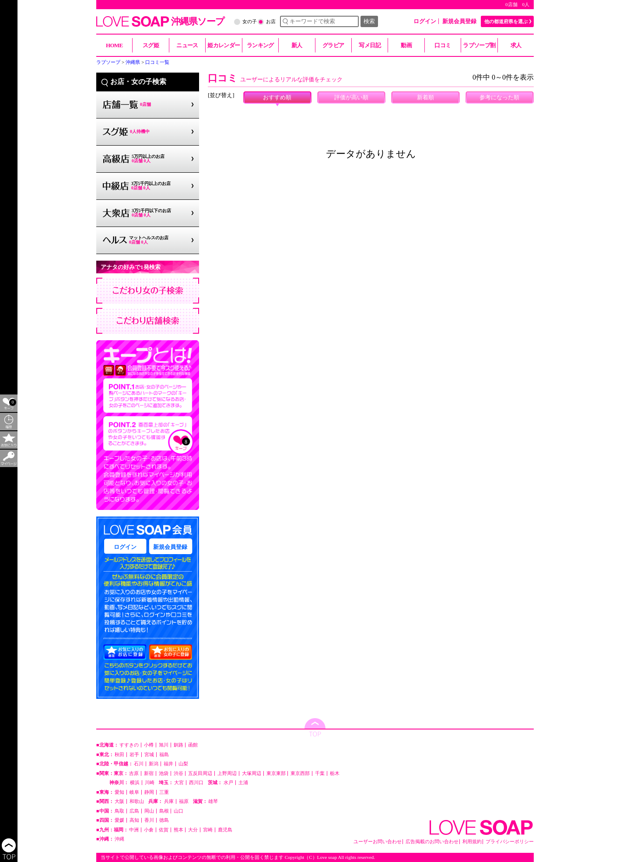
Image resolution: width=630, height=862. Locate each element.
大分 (193, 829)
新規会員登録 (459, 21)
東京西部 (300, 773)
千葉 (320, 773)
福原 (184, 801)
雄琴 (213, 801)
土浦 (243, 782)
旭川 (163, 745)
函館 (193, 745)
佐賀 (163, 829)
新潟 (153, 763)
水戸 (228, 782)
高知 (134, 820)
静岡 (149, 792)
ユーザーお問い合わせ (378, 841)
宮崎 (208, 829)
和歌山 (137, 801)
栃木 (335, 773)
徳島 (164, 820)
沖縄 (119, 839)
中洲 (134, 829)
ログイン (424, 21)
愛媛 (119, 820)
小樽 (149, 745)
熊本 (178, 829)
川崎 (149, 782)
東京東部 (276, 773)
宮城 (149, 754)
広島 (134, 811)
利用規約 (472, 841)
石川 (139, 763)
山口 (178, 811)
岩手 (134, 754)
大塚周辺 (251, 773)
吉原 (134, 773)
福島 (164, 754)
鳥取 (119, 811)
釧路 (178, 745)
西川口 (196, 782)
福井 (168, 763)
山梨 (183, 763)
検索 (369, 21)
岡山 (149, 811)
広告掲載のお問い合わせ (432, 841)
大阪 (119, 801)
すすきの (129, 745)
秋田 (119, 754)
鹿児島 (225, 829)
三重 (164, 792)
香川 (149, 820)
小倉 (149, 829)
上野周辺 (227, 773)
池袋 (163, 773)
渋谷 (178, 773)
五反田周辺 (200, 773)
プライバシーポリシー (510, 841)
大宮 (179, 782)
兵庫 (169, 801)
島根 (164, 811)
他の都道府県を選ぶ (506, 21)
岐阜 (134, 792)
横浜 (135, 782)
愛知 (119, 792)
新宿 (149, 773)
